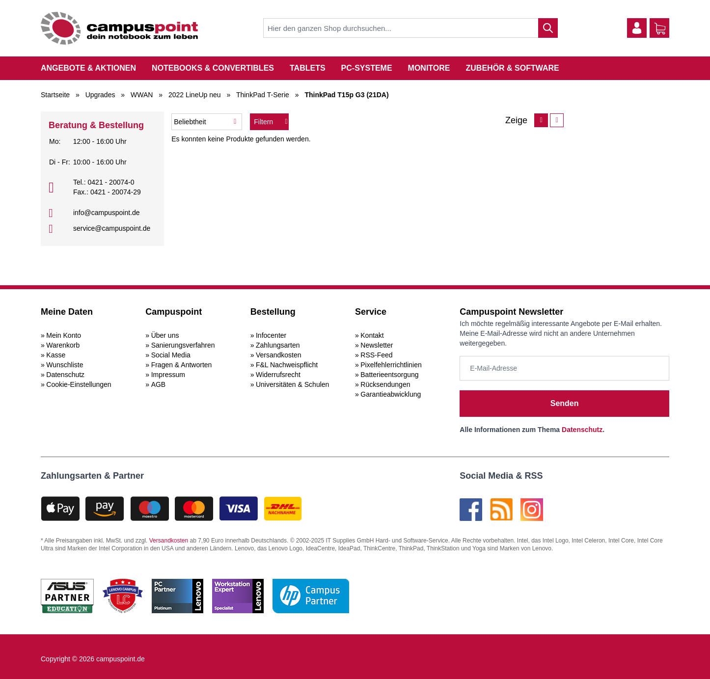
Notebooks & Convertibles (213, 68)
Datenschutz (65, 375)
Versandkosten (278, 355)
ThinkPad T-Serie (262, 95)
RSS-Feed (376, 355)
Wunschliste (64, 365)
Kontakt (371, 335)
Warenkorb (63, 345)
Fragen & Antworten (181, 365)
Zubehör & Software (512, 68)
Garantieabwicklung (390, 394)
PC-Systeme (366, 68)
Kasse (55, 355)
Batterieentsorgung (389, 375)
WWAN (142, 95)
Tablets (308, 68)
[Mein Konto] (637, 28)
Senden (564, 403)
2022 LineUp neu (194, 95)
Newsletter (376, 345)
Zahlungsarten (278, 345)
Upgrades (100, 95)
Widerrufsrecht (278, 375)
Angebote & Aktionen (88, 68)
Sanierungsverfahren (183, 345)
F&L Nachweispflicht (287, 365)
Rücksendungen (385, 384)
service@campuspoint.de (111, 228)
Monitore (429, 68)
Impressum (168, 375)
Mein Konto (63, 335)
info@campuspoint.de (106, 213)
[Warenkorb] (660, 28)
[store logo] (119, 28)
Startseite (55, 95)
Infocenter (271, 335)
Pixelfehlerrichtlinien (391, 365)
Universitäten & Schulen (292, 384)
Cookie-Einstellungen (78, 384)
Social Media (171, 355)
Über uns (165, 335)
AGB (158, 384)
